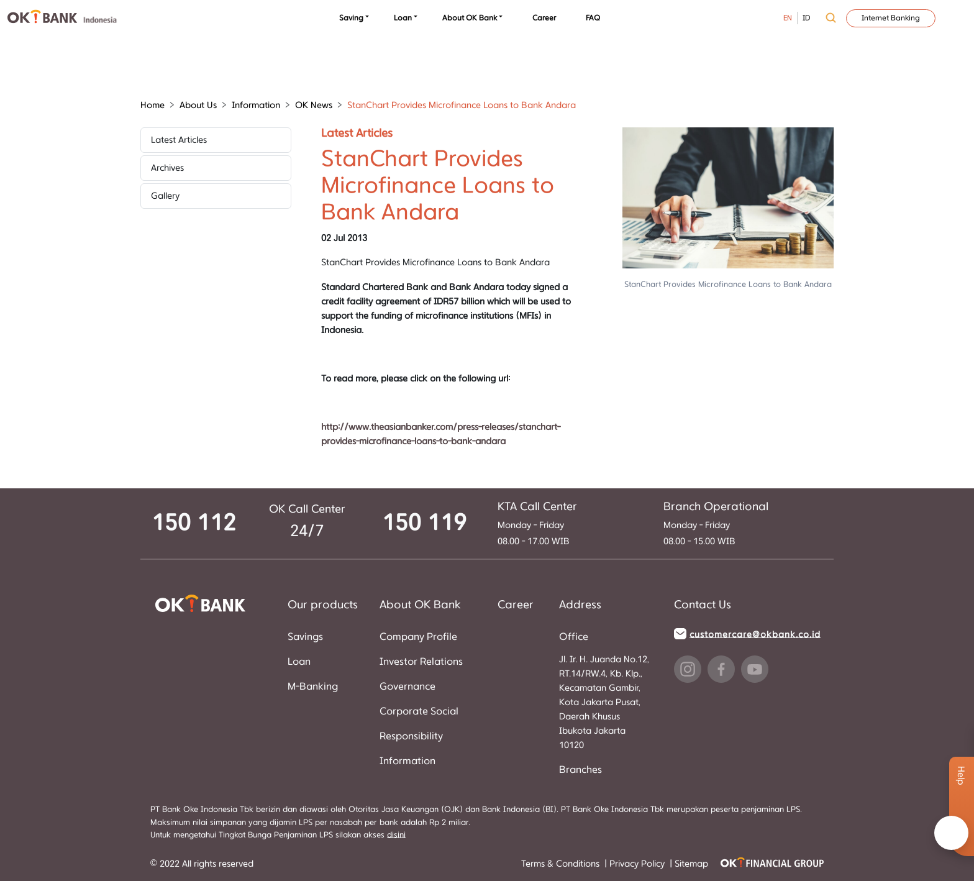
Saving (351, 18)
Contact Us (702, 605)
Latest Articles (179, 140)
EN (787, 18)
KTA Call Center (537, 507)
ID (807, 18)
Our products (323, 605)
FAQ (593, 18)
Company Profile (418, 636)
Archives (167, 168)
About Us (198, 105)
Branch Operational (715, 507)
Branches (580, 769)
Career (544, 18)
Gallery (165, 196)
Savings (305, 636)
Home (152, 105)
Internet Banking (891, 18)
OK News (313, 105)
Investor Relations (421, 661)
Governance (407, 686)
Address (580, 605)
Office (573, 636)
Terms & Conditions (561, 864)
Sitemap (691, 864)
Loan (403, 18)
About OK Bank (469, 18)
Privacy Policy (638, 864)
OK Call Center (307, 509)
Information (256, 105)
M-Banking (313, 686)
